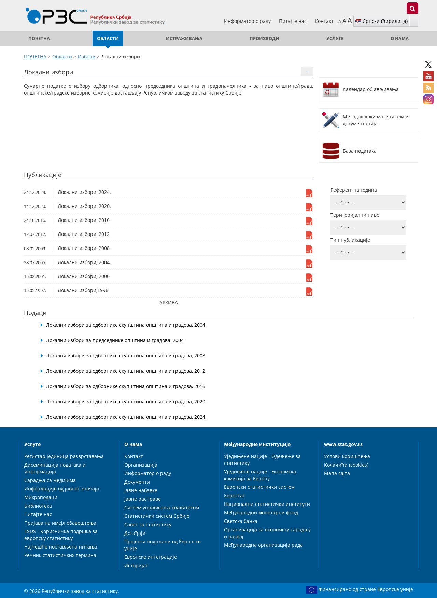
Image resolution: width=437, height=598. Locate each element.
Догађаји (134, 533)
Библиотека (38, 505)
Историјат (136, 565)
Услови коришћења (347, 456)
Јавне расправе (142, 499)
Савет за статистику (147, 524)
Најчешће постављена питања (60, 546)
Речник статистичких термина (60, 555)
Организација (140, 464)
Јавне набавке (140, 490)
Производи (264, 38)
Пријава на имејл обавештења (60, 522)
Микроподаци (40, 497)
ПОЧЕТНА (39, 38)
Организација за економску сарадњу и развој (267, 533)
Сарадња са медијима (50, 480)
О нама (400, 38)
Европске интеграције (150, 557)
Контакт (324, 21)
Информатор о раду (248, 21)
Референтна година (353, 190)
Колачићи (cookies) (346, 464)
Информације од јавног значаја (61, 488)
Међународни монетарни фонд (261, 512)
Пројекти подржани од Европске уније (162, 545)
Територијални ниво (354, 215)
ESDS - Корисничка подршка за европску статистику (61, 534)
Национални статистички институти (267, 504)
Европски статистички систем (259, 487)
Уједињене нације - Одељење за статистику (262, 459)
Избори (87, 56)
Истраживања (184, 38)
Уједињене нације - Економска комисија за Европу (260, 475)
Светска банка (240, 521)
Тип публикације (350, 240)
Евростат (234, 495)
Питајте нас (293, 21)
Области (108, 38)
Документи (137, 482)
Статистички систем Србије (156, 516)
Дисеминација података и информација (55, 468)
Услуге (334, 38)
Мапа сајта (337, 473)
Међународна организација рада (263, 545)
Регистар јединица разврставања (64, 456)
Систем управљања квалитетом (161, 507)
